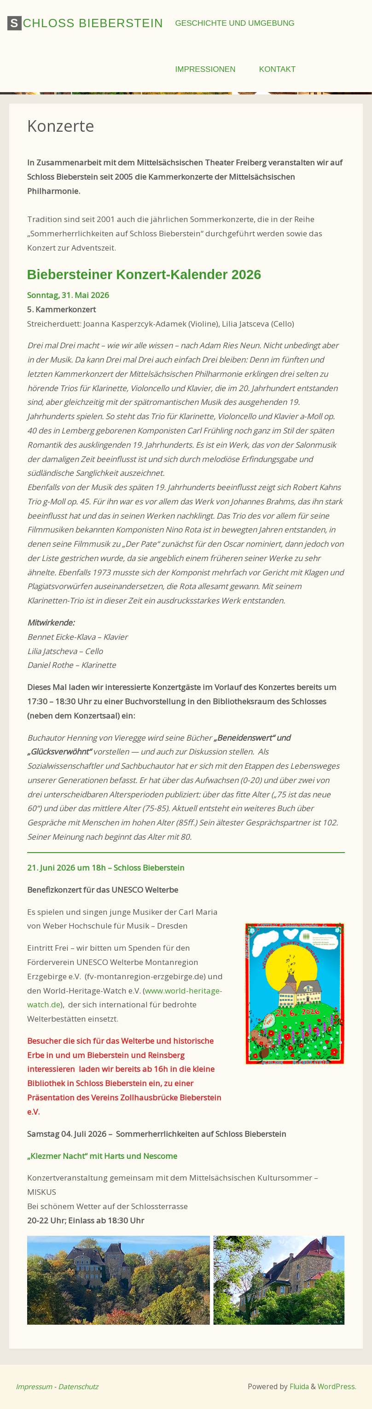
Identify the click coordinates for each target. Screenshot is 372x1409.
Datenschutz (78, 1386)
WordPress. (337, 1386)
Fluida (298, 1386)
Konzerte (60, 125)
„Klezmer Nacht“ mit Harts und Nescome (102, 1156)
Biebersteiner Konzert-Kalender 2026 (144, 274)
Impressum (34, 1386)
